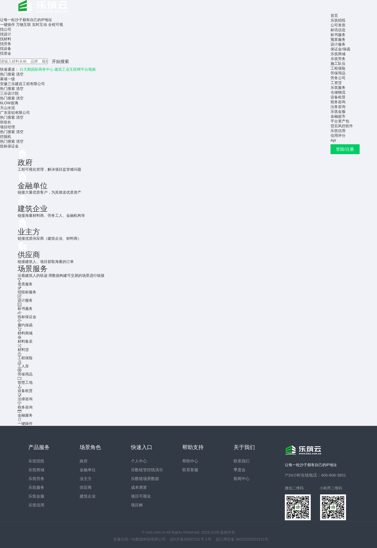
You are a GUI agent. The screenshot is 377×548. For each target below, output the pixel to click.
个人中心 (139, 461)
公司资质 (338, 25)
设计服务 (338, 44)
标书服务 (338, 35)
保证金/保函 (340, 49)
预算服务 (338, 39)
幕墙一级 (7, 79)
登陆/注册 (345, 149)
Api (333, 140)
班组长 (5, 122)
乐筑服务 (338, 87)
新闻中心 (242, 478)
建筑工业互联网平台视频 (75, 69)
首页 (334, 15)
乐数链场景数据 (145, 478)
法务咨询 (338, 107)
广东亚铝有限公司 (15, 112)
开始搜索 (60, 61)
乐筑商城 (338, 54)
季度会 (240, 469)
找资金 (5, 53)
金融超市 (338, 116)
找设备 (5, 48)
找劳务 (5, 44)
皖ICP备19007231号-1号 (190, 539)
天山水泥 (7, 108)
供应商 (86, 487)
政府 (84, 461)
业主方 (86, 478)
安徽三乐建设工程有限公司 (22, 84)
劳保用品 (338, 73)
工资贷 (336, 83)
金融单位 (88, 469)
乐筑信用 (338, 131)
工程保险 (338, 68)
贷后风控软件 (342, 126)
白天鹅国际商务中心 (36, 69)
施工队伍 (338, 63)
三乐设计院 (9, 93)
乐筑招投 (338, 20)
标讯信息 (338, 30)
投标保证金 (9, 146)
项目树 (137, 505)
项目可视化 (141, 496)
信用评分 (338, 135)
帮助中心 (190, 461)
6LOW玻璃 (9, 103)
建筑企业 (88, 496)
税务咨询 (338, 102)
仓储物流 (338, 92)
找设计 (5, 34)
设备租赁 (338, 97)
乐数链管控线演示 (147, 469)
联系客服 (190, 469)
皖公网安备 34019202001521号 (242, 539)
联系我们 (242, 461)
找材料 (5, 39)
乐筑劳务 (338, 59)
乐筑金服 (338, 111)
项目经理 (7, 127)
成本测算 (139, 487)
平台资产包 (340, 121)
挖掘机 (5, 136)
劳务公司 (338, 78)
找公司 (5, 29)
